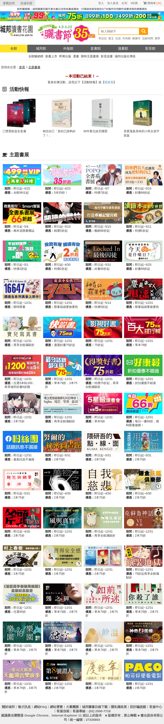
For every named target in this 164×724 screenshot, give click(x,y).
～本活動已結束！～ (82, 76)
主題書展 (34, 67)
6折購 (134, 3)
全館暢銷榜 (35, 56)
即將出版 (65, 56)
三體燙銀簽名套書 (14, 131)
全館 (13, 48)
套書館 (96, 48)
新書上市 (51, 56)
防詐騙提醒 (138, 707)
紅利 (124, 3)
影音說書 (107, 56)
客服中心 (155, 707)
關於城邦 (8, 707)
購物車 (154, 3)
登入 (101, 3)
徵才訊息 (24, 707)
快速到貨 (26, 3)
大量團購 (72, 707)
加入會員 (112, 3)
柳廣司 (136, 38)
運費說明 (9, 3)
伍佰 (118, 38)
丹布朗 (126, 38)
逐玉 (111, 38)
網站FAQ (40, 707)
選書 (76, 56)
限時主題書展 (90, 56)
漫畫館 (123, 48)
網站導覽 (56, 707)
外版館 (68, 48)
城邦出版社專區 (125, 56)
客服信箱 (63, 711)
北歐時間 (147, 38)
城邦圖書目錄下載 (95, 707)
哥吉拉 (102, 38)
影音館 (150, 48)
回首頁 (108, 82)
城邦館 (41, 48)
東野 (157, 38)
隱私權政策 (119, 707)
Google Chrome (36, 715)
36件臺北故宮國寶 (95, 131)
